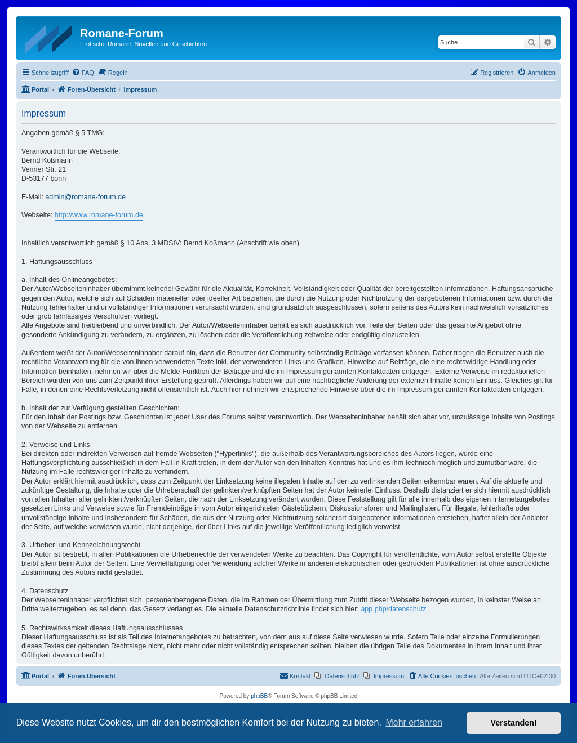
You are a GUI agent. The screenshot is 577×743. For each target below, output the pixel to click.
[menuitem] (83, 72)
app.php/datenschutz (393, 609)
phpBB (259, 696)
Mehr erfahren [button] (413, 722)
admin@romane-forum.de (85, 197)
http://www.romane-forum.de (99, 215)
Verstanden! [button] (514, 722)
